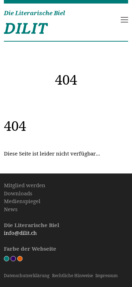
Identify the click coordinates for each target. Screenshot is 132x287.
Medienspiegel (22, 200)
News (11, 209)
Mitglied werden (24, 185)
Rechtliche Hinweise (72, 275)
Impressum (106, 275)
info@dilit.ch (20, 232)
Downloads (18, 193)
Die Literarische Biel (34, 13)
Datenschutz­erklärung (26, 275)
